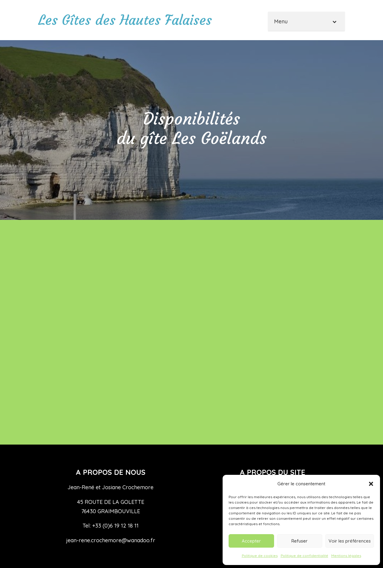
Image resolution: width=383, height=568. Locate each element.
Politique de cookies (260, 555)
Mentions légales (346, 555)
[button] (371, 484)
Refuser (299, 541)
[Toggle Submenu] (334, 21)
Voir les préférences (350, 541)
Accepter (251, 541)
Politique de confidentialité (304, 555)
